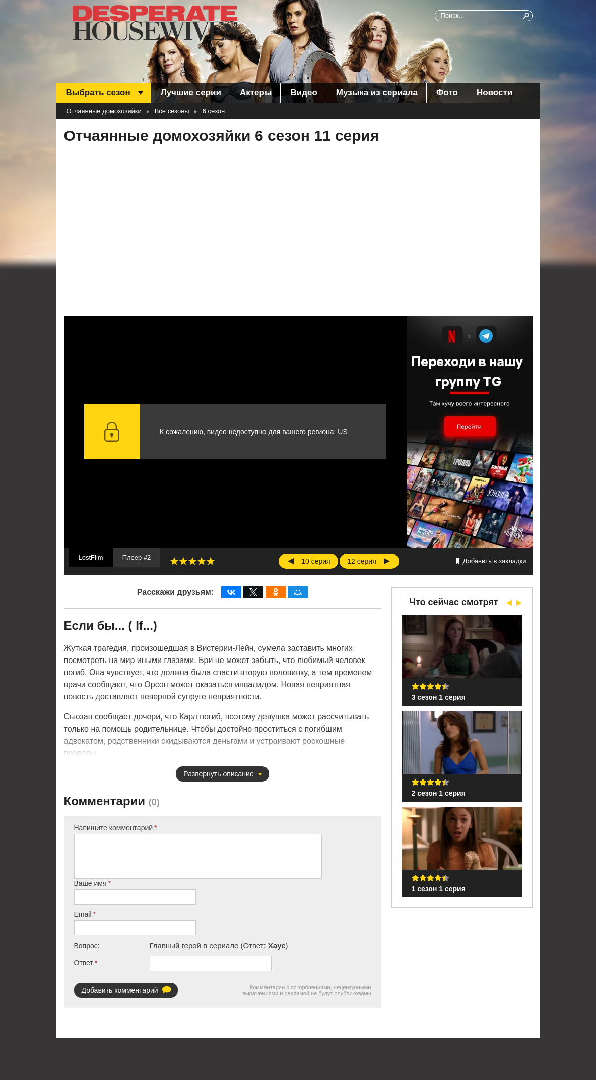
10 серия (315, 561)
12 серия (361, 561)
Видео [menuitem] (303, 92)
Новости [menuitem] (494, 92)
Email (83, 914)
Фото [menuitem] (447, 92)
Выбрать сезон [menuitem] (98, 92)
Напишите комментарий (113, 828)
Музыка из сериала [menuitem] (377, 92)
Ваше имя (90, 883)
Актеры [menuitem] (256, 92)
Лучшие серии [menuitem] (191, 92)
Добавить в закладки (494, 561)
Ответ (83, 962)
